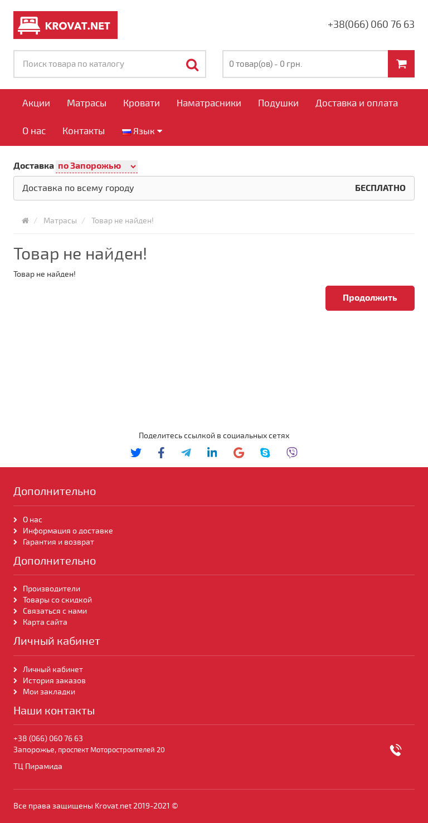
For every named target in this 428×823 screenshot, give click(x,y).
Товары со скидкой (57, 600)
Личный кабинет (53, 669)
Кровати (141, 103)
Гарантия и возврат (58, 542)
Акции (36, 103)
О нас (34, 131)
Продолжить (370, 297)
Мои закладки (49, 692)
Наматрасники (209, 103)
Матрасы (86, 103)
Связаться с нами (55, 611)
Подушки (278, 103)
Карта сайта (46, 622)
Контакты (83, 131)
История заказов (54, 680)
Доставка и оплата (356, 103)
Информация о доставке (68, 531)
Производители (51, 589)
